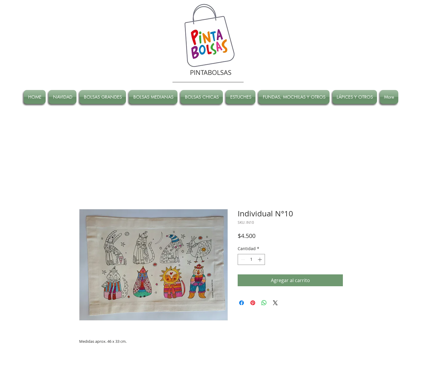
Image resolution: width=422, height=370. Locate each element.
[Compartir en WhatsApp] (264, 302)
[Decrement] (242, 259)
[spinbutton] (251, 259)
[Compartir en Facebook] (241, 302)
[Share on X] (275, 302)
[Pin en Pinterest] (252, 302)
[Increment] (260, 259)
